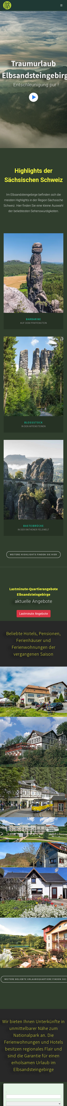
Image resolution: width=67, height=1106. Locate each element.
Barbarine (33, 319)
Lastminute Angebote (33, 613)
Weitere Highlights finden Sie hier (33, 554)
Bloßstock (33, 422)
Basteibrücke (33, 526)
